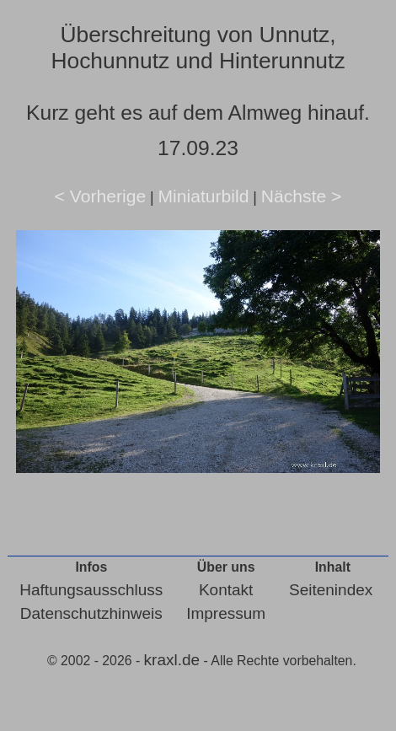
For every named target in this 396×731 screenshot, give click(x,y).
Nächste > (301, 196)
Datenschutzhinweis (91, 613)
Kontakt (226, 590)
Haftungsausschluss (91, 590)
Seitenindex (330, 590)
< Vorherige (101, 196)
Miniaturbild (203, 196)
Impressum (225, 613)
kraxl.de (172, 660)
